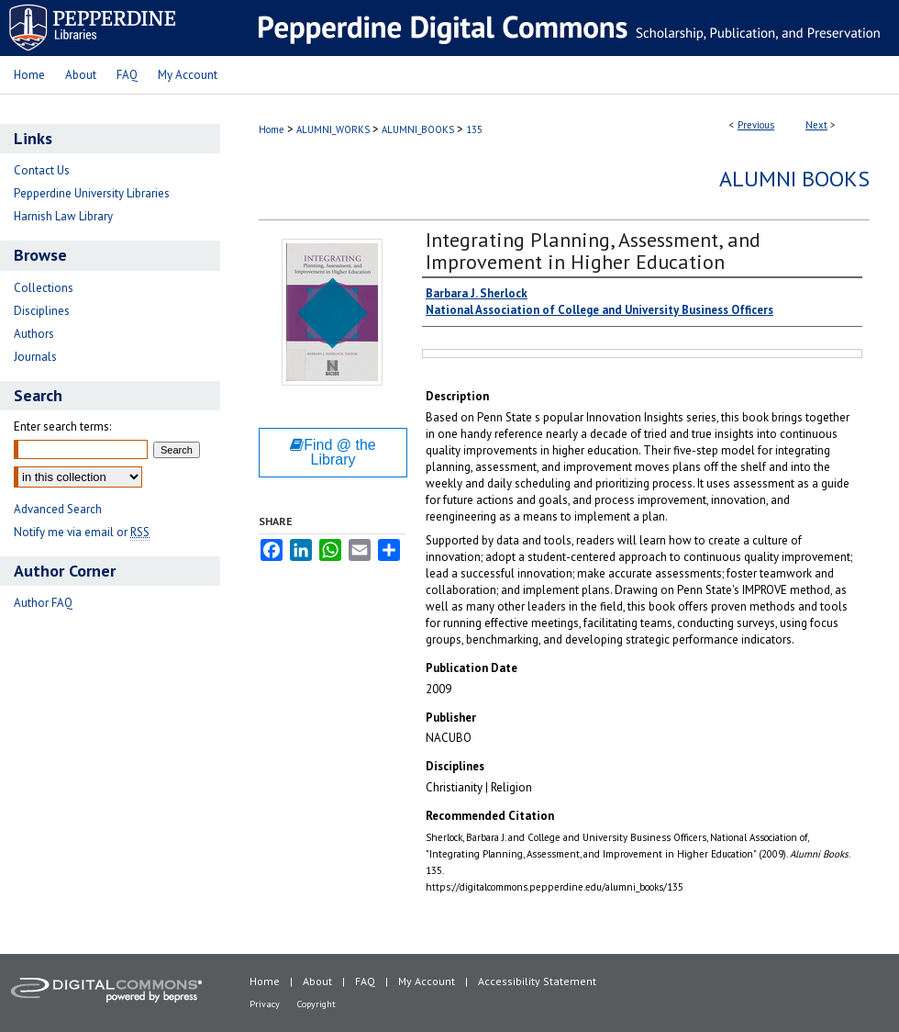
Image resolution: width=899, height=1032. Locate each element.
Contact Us (42, 170)
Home (271, 129)
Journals (35, 357)
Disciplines (42, 311)
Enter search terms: (62, 426)
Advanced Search (58, 509)
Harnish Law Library (63, 216)
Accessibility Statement (537, 981)
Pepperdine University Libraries (92, 193)
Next (816, 124)
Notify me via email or (82, 532)
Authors (34, 334)
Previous (756, 124)
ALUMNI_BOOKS (418, 129)
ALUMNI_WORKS (333, 129)
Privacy (265, 1004)
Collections (43, 288)
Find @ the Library (333, 452)
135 (474, 129)
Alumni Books (794, 178)
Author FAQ (43, 603)
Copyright (316, 1004)
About (317, 981)
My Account (426, 981)
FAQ (365, 981)
